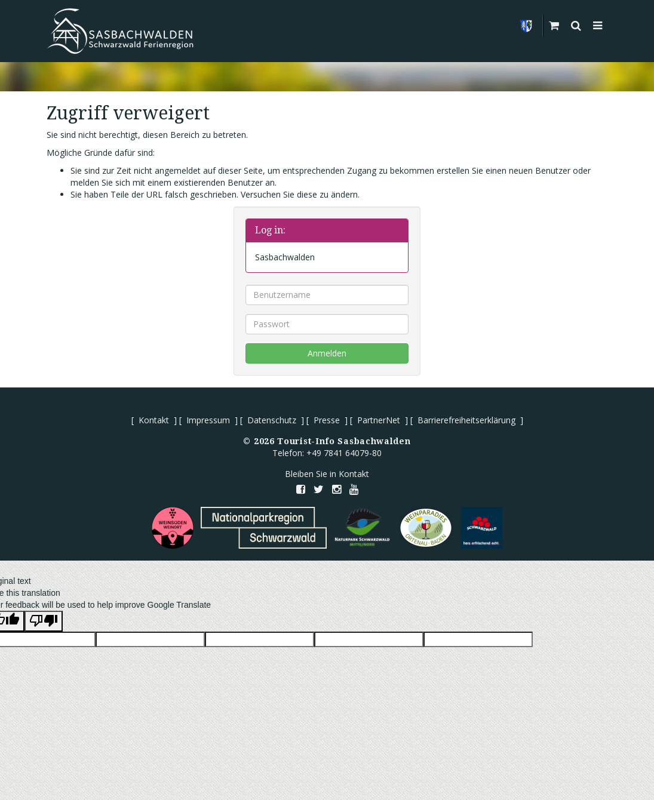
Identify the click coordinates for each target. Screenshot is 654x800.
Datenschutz (271, 420)
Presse (327, 420)
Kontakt (154, 420)
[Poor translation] (43, 621)
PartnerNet (378, 420)
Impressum (208, 420)
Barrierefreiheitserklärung (466, 420)
